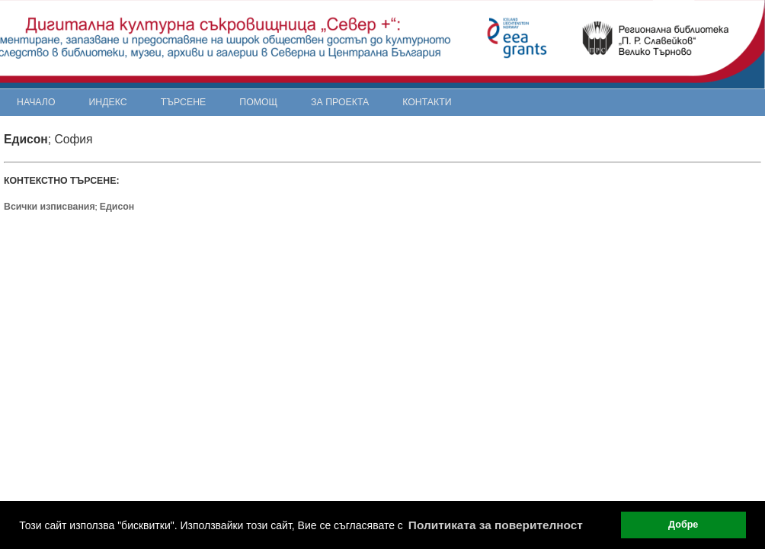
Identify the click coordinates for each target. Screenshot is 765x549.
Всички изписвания (49, 206)
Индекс (108, 102)
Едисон (117, 206)
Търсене (183, 102)
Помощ (258, 102)
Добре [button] (683, 524)
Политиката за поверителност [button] (495, 524)
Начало (36, 102)
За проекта (340, 102)
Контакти (426, 102)
